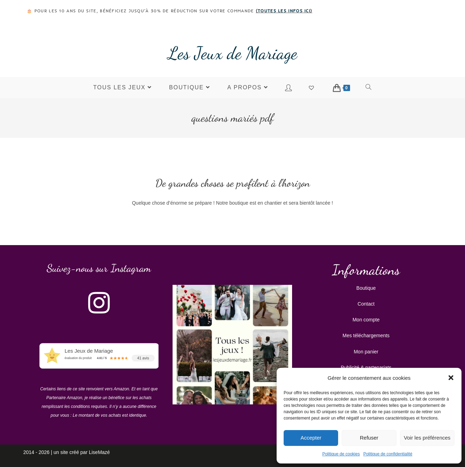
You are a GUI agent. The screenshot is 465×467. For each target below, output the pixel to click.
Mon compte (366, 319)
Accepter (311, 438)
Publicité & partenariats (366, 367)
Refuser (369, 438)
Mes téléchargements (366, 335)
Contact (365, 304)
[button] (450, 377)
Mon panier (366, 351)
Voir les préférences (427, 438)
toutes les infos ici (284, 10)
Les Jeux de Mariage (232, 53)
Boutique (366, 288)
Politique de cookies (341, 454)
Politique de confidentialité (387, 454)
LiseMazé (99, 452)
